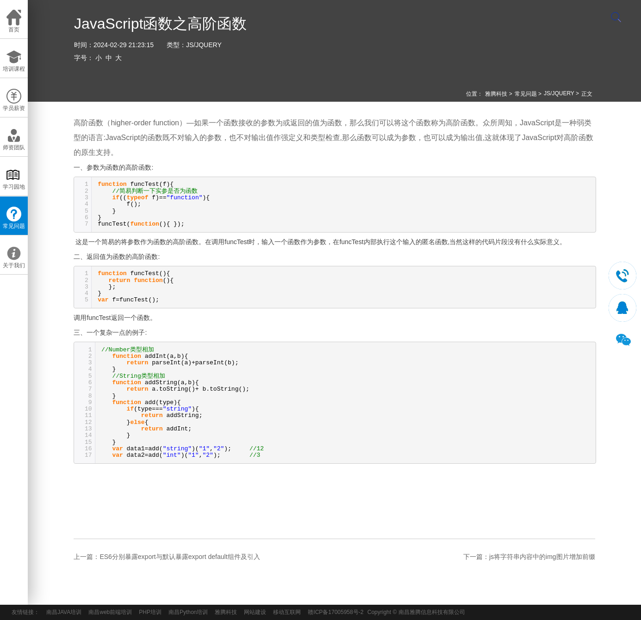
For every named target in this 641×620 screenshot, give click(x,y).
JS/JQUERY (204, 45)
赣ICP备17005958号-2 (335, 612)
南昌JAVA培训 (63, 612)
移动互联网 (287, 612)
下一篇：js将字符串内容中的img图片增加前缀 (529, 556)
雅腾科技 (496, 94)
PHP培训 (150, 612)
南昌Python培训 (188, 612)
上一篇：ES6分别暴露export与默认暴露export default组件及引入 (167, 556)
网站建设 (255, 612)
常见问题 (526, 94)
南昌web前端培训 (110, 612)
